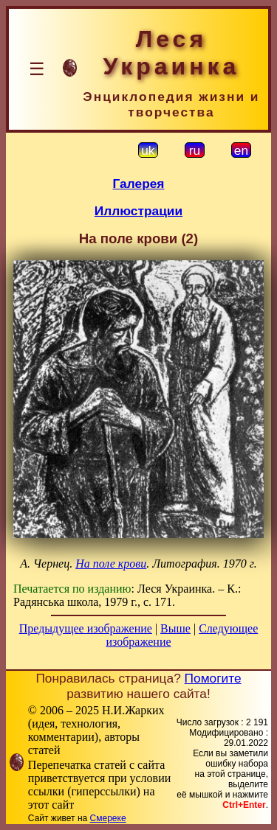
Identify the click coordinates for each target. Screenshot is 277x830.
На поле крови (110, 563)
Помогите (213, 678)
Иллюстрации (138, 210)
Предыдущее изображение (85, 628)
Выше (175, 628)
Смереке (108, 818)
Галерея (139, 183)
